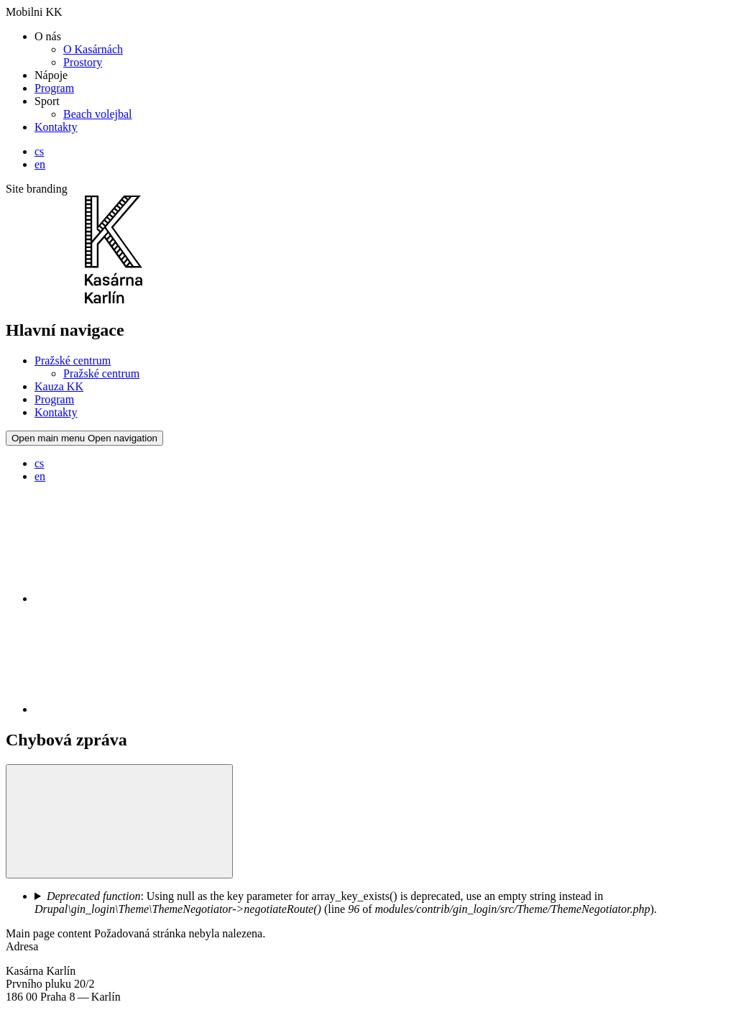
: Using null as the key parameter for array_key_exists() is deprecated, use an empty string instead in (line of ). (345, 902)
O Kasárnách (93, 49)
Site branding (37, 189)
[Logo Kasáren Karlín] (113, 299)
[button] (119, 821)
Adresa (22, 946)
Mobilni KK (34, 12)
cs (39, 151)
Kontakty (56, 127)
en (39, 164)
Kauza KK (58, 386)
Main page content (50, 933)
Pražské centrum (72, 360)
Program (54, 88)
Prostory (82, 62)
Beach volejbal (97, 114)
